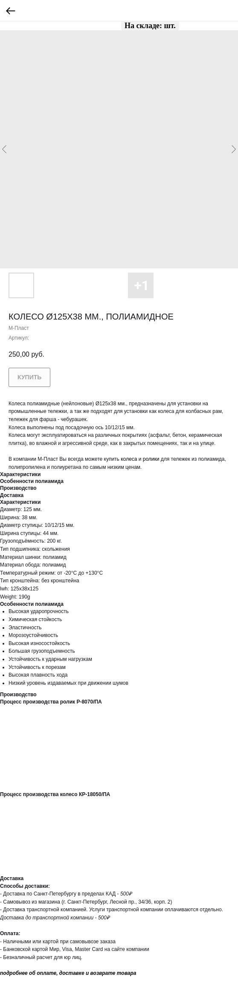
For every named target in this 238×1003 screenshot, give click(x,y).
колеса (129, 459)
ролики (151, 459)
